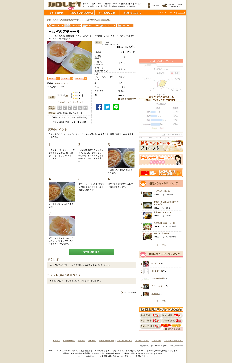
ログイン (181, 12)
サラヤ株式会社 (158, 278)
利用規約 (92, 341)
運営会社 (56, 341)
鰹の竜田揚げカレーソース (164, 223)
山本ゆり (155, 294)
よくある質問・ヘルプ (173, 341)
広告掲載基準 (69, 341)
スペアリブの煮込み (162, 233)
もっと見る (161, 245)
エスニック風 (58, 20)
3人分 (105, 43)
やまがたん (156, 263)
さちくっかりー (61, 83)
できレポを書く (91, 252)
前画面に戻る (105, 20)
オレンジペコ (157, 271)
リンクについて (142, 341)
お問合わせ (156, 341)
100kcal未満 (83, 20)
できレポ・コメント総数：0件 (70, 102)
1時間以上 (93, 20)
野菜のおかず (71, 20)
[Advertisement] (161, 37)
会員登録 (81, 341)
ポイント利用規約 (124, 341)
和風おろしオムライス (162, 212)
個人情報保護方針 (106, 341)
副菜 (49, 20)
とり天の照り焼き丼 (162, 191)
